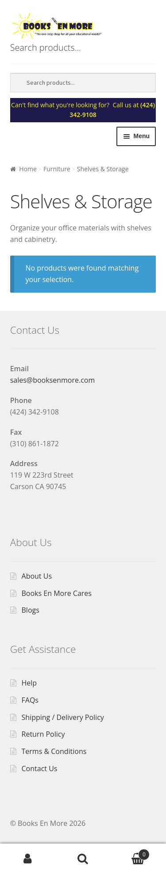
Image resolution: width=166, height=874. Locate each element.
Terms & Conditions (54, 751)
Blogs (30, 610)
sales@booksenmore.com (52, 380)
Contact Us (40, 768)
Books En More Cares (57, 593)
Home (28, 169)
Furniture (56, 169)
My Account (27, 859)
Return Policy (43, 734)
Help (29, 683)
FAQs (30, 700)
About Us (37, 576)
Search (83, 859)
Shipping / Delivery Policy (63, 717)
